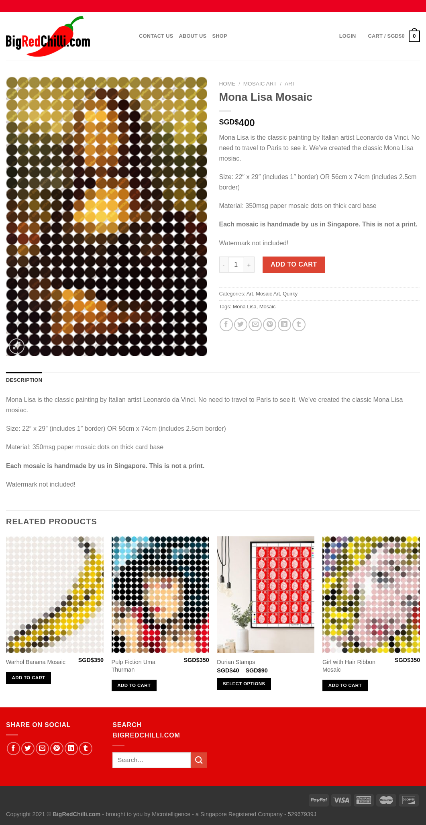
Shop (219, 36)
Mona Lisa (245, 307)
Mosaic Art (260, 84)
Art (290, 84)
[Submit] (199, 760)
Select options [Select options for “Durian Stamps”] (244, 683)
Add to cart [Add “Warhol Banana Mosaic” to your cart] (28, 677)
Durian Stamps (236, 662)
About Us (193, 36)
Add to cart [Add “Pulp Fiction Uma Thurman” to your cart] (134, 685)
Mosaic (267, 307)
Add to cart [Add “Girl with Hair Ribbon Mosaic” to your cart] (345, 685)
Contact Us (156, 36)
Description (24, 380)
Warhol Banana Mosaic (35, 662)
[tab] (24, 380)
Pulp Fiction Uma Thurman (134, 666)
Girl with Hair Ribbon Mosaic (348, 666)
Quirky (290, 294)
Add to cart (294, 264)
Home (227, 84)
